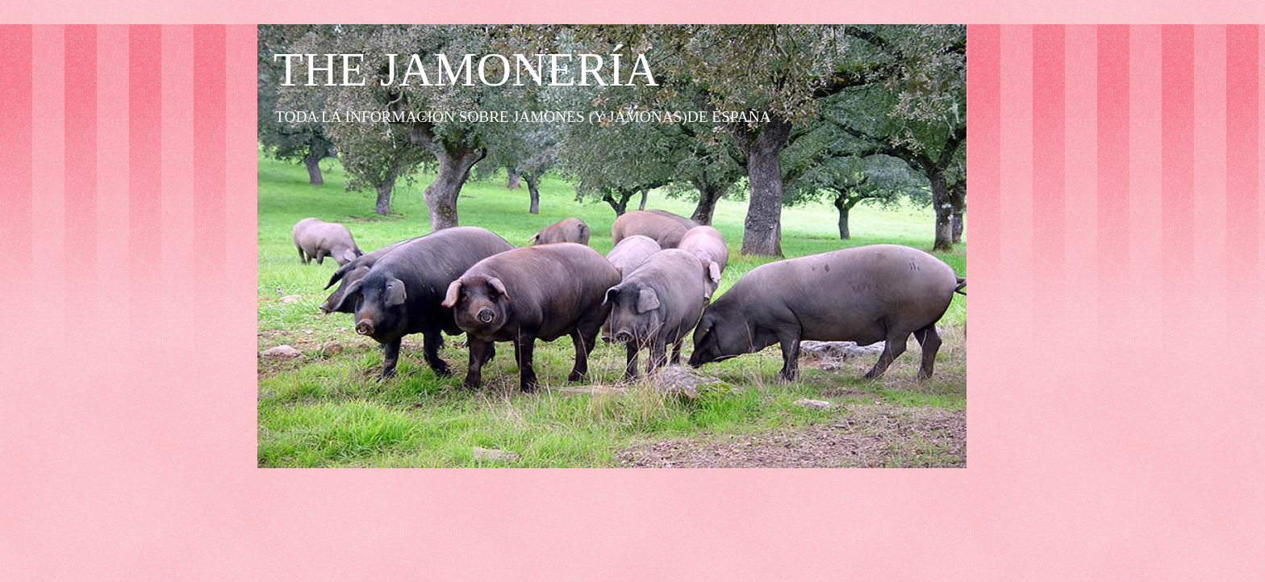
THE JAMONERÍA (466, 69)
